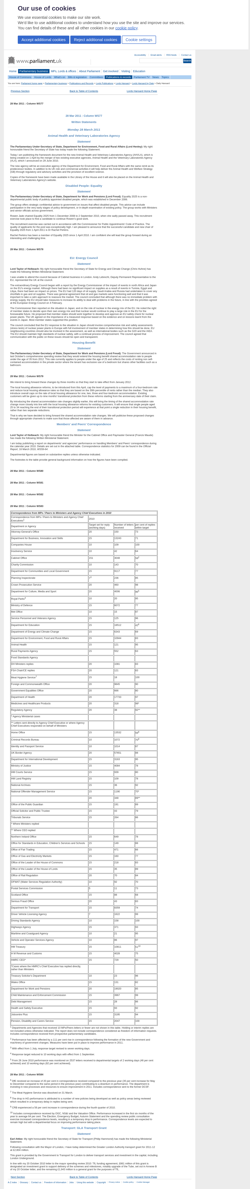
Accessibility (140, 55)
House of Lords (42, 77)
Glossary (24, 1182)
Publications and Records (81, 83)
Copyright (101, 1182)
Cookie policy (128, 1182)
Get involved (110, 71)
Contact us (186, 55)
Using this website (85, 1182)
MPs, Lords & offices (63, 71)
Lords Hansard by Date (143, 83)
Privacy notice (114, 1182)
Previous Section (20, 91)
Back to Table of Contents (84, 91)
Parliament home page (31, 83)
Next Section (18, 1177)
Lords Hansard (122, 83)
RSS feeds (171, 55)
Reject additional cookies (95, 40)
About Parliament (89, 71)
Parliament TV (142, 77)
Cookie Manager (143, 1182)
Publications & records (118, 77)
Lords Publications (104, 83)
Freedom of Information (55, 1182)
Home (13, 71)
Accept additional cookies (43, 40)
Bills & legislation (77, 77)
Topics (165, 77)
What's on (59, 77)
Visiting (125, 71)
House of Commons (20, 77)
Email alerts (156, 55)
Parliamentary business (34, 71)
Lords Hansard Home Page (142, 91)
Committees (96, 77)
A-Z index (12, 1182)
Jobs (71, 1182)
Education (139, 71)
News (156, 77)
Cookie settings (139, 40)
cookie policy (126, 28)
